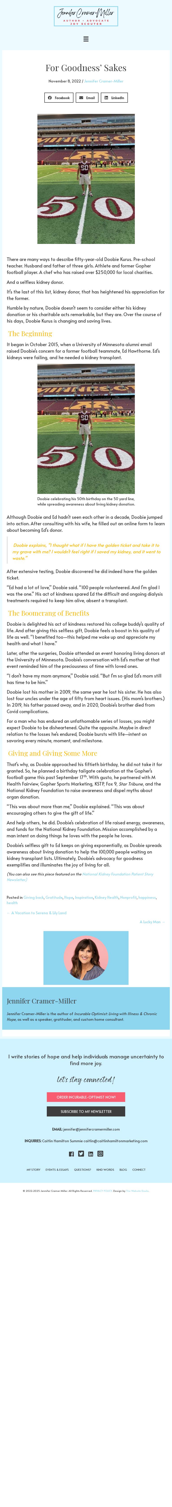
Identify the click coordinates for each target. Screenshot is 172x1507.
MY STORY (33, 1170)
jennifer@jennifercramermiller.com (91, 1129)
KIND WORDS (105, 1170)
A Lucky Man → (152, 921)
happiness (147, 897)
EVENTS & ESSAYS (57, 1170)
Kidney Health (106, 897)
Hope (68, 897)
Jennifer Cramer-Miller (103, 81)
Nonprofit (128, 897)
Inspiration (84, 897)
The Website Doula (137, 1190)
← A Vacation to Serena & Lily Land (37, 912)
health (12, 902)
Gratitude (53, 897)
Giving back (34, 897)
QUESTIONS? (82, 1170)
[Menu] (86, 39)
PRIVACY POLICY (102, 1190)
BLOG (123, 1170)
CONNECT (139, 1170)
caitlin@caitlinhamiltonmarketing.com (116, 1140)
